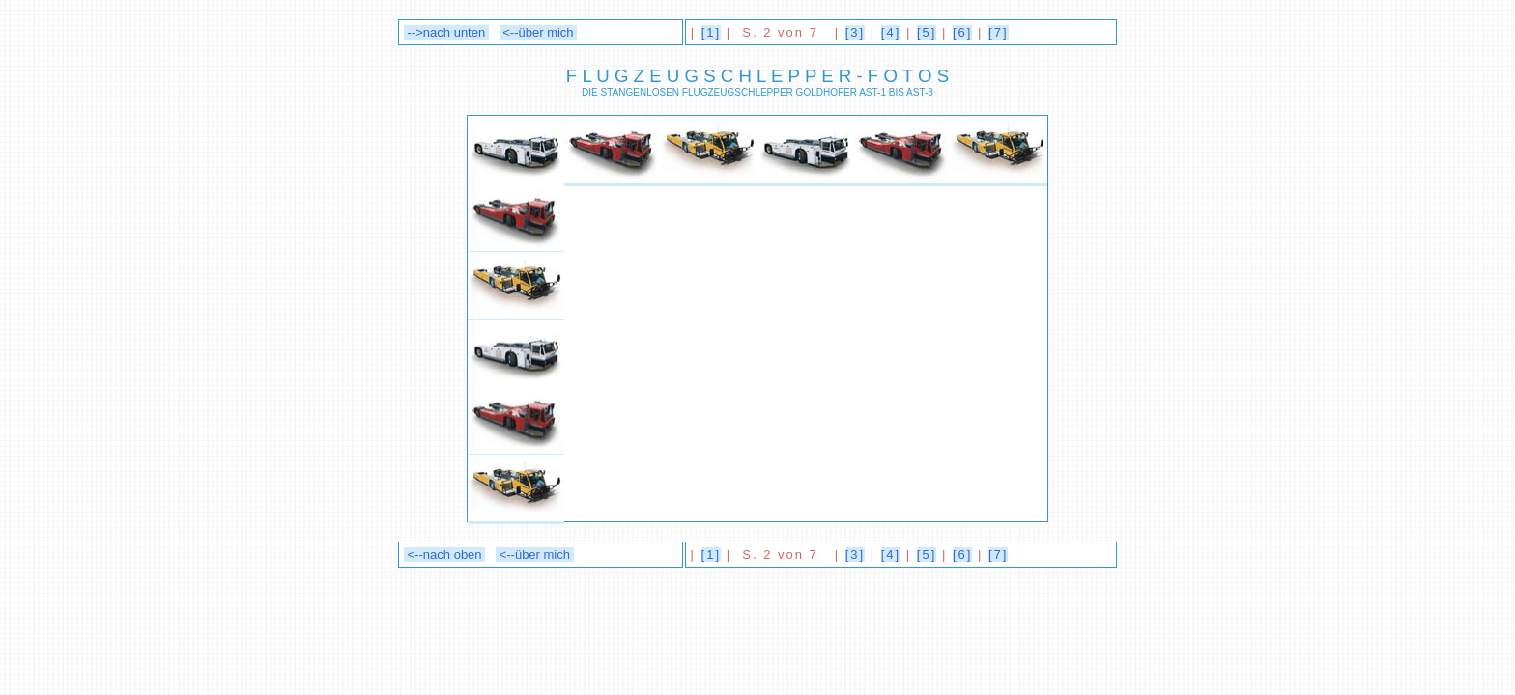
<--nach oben (444, 554)
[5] (926, 32)
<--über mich (539, 32)
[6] (962, 32)
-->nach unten (446, 32)
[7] (998, 32)
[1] (711, 32)
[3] (855, 32)
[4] (890, 32)
